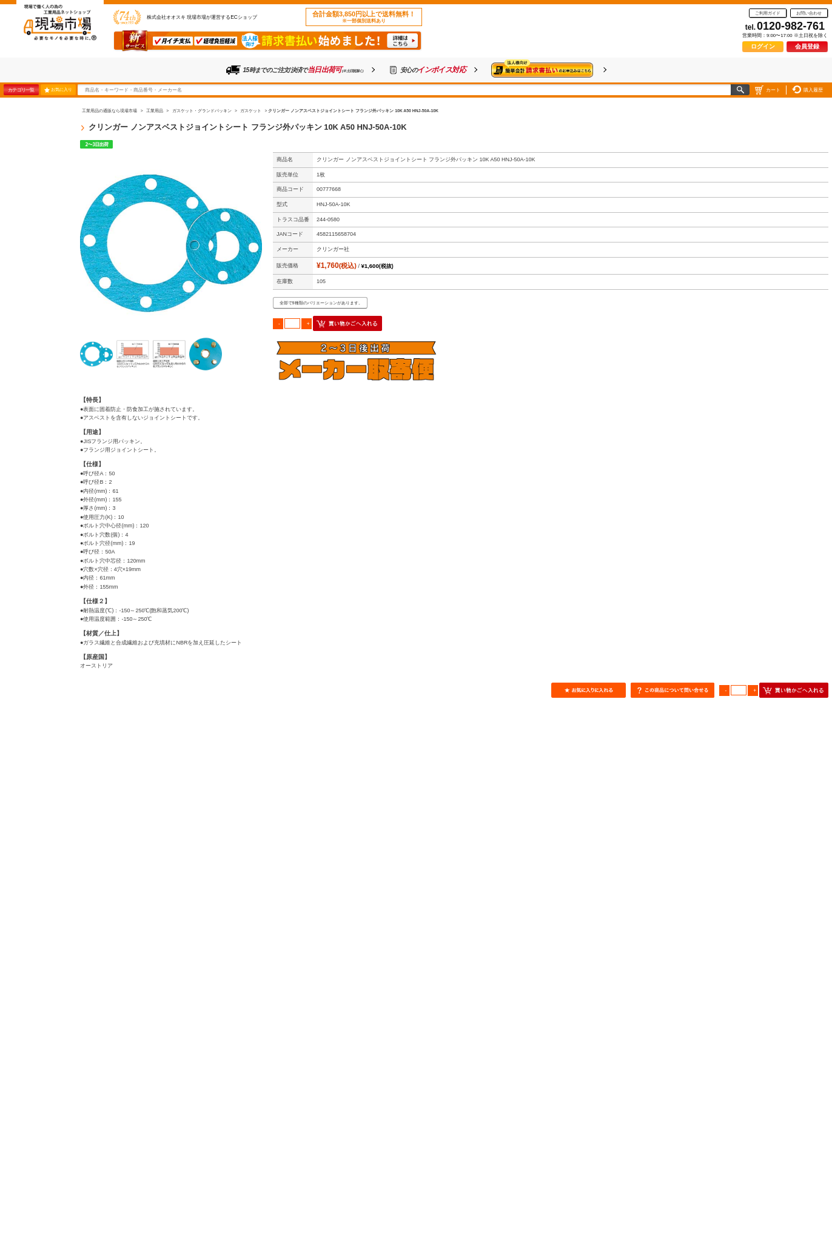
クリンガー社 (333, 249)
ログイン (763, 46)
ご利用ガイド (767, 13)
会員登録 (807, 46)
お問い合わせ (809, 13)
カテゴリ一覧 (21, 90)
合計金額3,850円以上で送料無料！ (363, 17)
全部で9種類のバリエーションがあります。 (321, 303)
